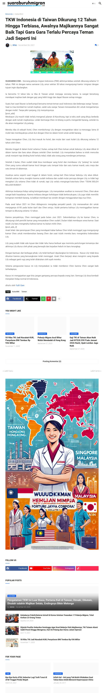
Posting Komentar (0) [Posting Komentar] (52, 361)
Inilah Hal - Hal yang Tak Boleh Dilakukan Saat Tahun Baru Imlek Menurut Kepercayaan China (73, 678)
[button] (3, 3)
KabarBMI (19, 14)
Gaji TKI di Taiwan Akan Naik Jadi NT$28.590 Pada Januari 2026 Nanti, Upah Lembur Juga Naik (84, 341)
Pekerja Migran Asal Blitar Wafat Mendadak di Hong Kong (52, 338)
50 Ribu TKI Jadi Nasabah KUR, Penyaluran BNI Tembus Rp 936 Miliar (19, 340)
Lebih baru (8, 371)
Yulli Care (20, 285)
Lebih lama (95, 371)
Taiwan (24, 292)
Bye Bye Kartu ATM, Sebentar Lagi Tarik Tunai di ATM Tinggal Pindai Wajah (26, 678)
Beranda (9, 14)
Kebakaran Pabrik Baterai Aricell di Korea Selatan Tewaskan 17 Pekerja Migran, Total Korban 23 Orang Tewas (57, 616)
